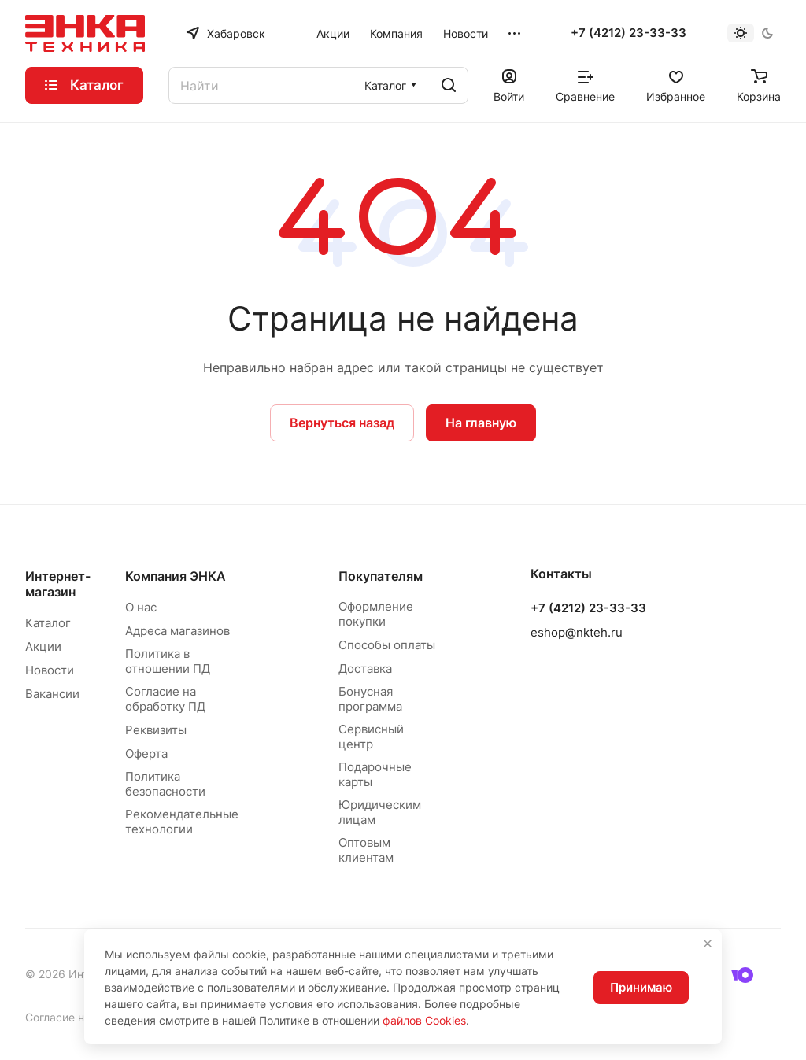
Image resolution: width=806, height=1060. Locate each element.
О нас (141, 607)
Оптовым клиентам (366, 850)
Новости (49, 670)
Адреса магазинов (177, 630)
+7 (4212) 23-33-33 (628, 33)
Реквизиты (156, 729)
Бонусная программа (370, 699)
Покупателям (380, 576)
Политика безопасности (165, 784)
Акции (43, 646)
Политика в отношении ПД (167, 661)
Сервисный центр (371, 737)
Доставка (365, 668)
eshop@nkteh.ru (577, 632)
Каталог (48, 622)
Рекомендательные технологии (181, 822)
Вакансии (52, 693)
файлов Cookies (424, 1020)
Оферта (146, 753)
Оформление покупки (375, 614)
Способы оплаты (386, 644)
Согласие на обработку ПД (165, 699)
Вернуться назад (342, 422)
